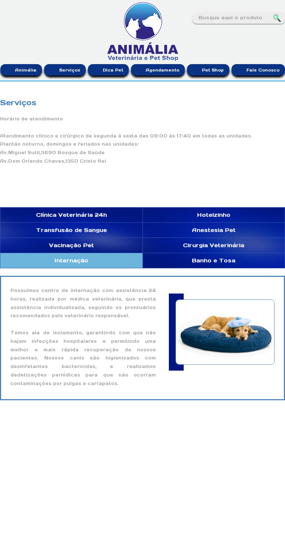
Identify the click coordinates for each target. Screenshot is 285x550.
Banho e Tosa (213, 260)
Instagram (16, 18)
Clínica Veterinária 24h (71, 214)
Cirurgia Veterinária (213, 245)
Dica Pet (113, 70)
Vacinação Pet (71, 245)
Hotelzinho (213, 214)
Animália (25, 70)
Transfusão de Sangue (71, 229)
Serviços (69, 70)
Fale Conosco (262, 70)
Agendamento (162, 70)
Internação (71, 260)
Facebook (5, 18)
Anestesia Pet (214, 229)
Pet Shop (213, 70)
